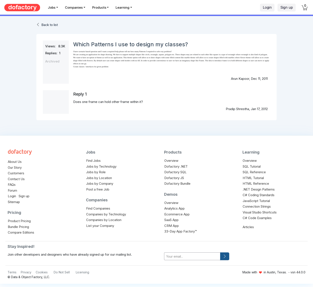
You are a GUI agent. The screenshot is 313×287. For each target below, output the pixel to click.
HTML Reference (256, 183)
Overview (171, 161)
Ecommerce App (177, 214)
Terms (12, 272)
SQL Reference (254, 172)
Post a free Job (97, 189)
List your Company (100, 226)
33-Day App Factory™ (180, 231)
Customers (16, 173)
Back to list (49, 25)
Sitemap (14, 202)
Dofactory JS (174, 178)
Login (267, 7)
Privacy (26, 272)
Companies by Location (103, 220)
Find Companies (98, 208)
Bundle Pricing (18, 227)
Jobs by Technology (101, 166)
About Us (15, 162)
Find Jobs (93, 161)
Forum (12, 190)
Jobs (51, 7)
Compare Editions (21, 232)
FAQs (12, 185)
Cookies (42, 272)
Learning (122, 7)
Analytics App (174, 208)
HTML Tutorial (253, 178)
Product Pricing (19, 221)
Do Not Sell (62, 272)
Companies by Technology (106, 214)
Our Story (15, 167)
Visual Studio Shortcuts (260, 212)
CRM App (171, 226)
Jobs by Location (99, 178)
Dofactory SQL (175, 172)
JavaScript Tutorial (256, 201)
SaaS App (171, 220)
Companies (74, 7)
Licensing (82, 272)
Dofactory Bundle (177, 183)
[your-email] (192, 256)
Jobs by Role (96, 172)
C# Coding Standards (258, 195)
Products (99, 7)
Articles (248, 227)
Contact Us (16, 179)
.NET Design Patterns (259, 189)
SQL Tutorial (252, 166)
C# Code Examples (257, 218)
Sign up (286, 7)
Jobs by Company (99, 183)
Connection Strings (257, 206)
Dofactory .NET (176, 166)
